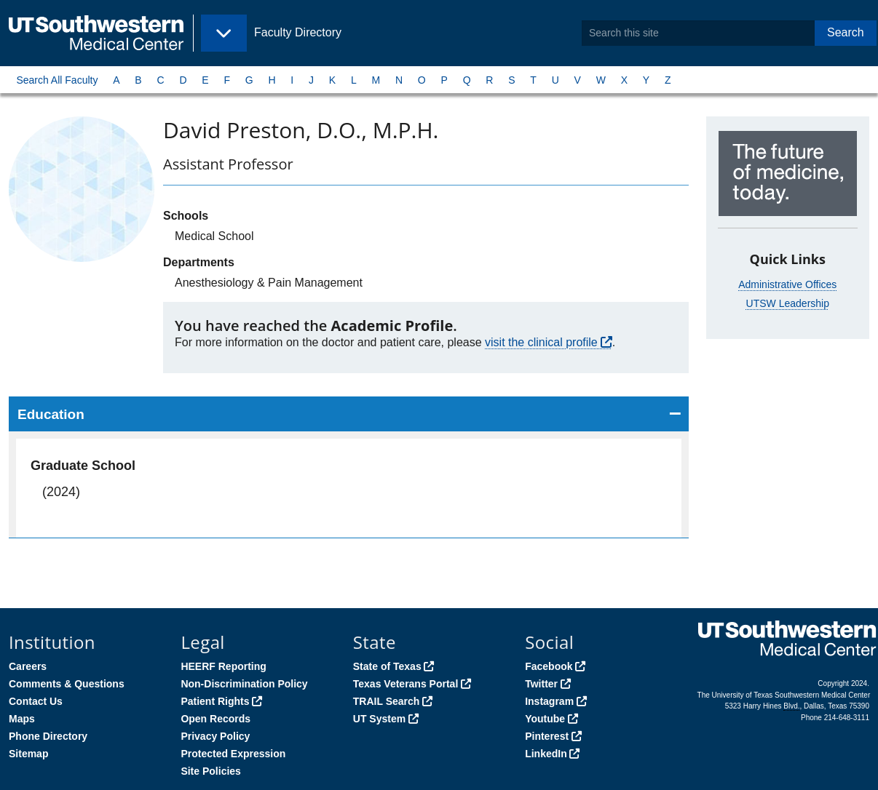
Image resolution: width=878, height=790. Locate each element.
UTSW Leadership (787, 303)
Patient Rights (215, 701)
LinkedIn (546, 753)
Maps (22, 719)
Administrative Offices (787, 284)
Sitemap (28, 753)
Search (845, 32)
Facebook (548, 666)
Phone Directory (48, 736)
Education (50, 414)
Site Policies (210, 771)
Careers (28, 666)
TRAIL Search (386, 701)
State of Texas (387, 666)
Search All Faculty (57, 80)
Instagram (549, 701)
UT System (379, 719)
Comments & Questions (66, 684)
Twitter (541, 684)
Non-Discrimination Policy (244, 684)
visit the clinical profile (541, 342)
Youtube (545, 719)
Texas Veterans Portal (405, 684)
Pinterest (547, 736)
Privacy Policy (215, 736)
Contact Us (36, 701)
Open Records (215, 719)
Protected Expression (233, 753)
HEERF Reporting (223, 666)
